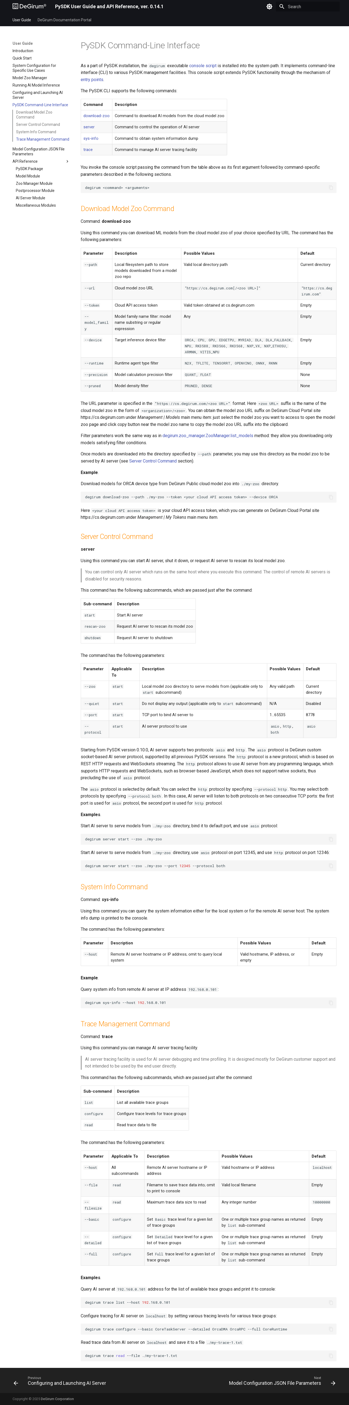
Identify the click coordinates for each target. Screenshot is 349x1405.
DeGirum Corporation (57, 1399)
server (89, 127)
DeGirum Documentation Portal (64, 20)
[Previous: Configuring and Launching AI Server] (61, 1382)
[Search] (308, 6)
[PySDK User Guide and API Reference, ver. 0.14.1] (29, 6)
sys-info (90, 138)
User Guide (22, 20)
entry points (92, 79)
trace (88, 149)
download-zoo (96, 115)
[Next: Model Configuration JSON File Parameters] (281, 1382)
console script (202, 65)
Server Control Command (153, 461)
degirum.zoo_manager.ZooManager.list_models (208, 435)
